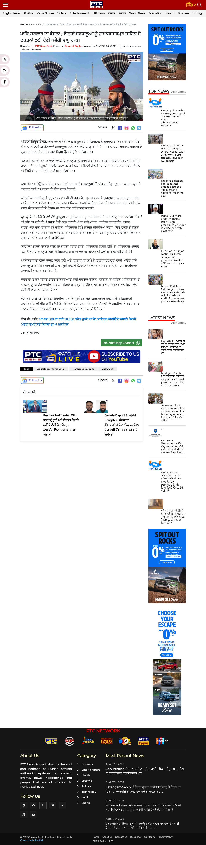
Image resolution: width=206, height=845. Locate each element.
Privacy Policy (165, 837)
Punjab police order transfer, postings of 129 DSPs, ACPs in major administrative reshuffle (173, 118)
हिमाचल (122, 13)
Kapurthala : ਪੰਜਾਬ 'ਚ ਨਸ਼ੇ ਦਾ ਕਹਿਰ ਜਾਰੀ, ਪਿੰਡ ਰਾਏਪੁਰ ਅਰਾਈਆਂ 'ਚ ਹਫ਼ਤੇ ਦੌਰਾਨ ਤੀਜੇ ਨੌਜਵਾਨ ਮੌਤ (173, 347)
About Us (107, 837)
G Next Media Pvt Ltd (31, 840)
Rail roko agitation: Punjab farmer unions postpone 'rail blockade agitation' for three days (172, 188)
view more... (178, 92)
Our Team (149, 837)
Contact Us (121, 837)
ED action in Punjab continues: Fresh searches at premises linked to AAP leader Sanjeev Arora (172, 258)
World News (137, 13)
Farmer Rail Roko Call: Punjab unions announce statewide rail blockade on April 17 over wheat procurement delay (173, 293)
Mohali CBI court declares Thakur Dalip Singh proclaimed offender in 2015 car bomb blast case (173, 223)
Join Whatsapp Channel (122, 342)
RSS (111, 841)
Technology (86, 791)
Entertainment (79, 13)
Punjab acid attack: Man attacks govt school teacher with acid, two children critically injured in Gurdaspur (172, 153)
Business (183, 13)
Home (24, 24)
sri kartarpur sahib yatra (51, 368)
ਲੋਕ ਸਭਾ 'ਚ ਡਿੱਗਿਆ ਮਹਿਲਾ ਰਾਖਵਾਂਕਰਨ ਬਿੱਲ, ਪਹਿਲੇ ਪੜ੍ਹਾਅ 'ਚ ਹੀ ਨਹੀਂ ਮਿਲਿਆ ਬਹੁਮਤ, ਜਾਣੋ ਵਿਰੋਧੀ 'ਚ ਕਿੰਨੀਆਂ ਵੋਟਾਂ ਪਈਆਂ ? (173, 413)
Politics (28, 13)
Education (155, 13)
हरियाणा (111, 13)
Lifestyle (84, 780)
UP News (99, 13)
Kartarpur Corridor (83, 368)
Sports (83, 803)
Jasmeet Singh (73, 46)
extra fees (107, 368)
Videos (61, 13)
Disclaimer (135, 837)
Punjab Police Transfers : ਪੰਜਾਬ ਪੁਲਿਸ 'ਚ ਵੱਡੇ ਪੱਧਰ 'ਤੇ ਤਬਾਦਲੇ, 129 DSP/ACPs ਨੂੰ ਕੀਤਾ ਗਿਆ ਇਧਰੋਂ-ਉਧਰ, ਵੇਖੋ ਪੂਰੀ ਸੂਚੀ (172, 481)
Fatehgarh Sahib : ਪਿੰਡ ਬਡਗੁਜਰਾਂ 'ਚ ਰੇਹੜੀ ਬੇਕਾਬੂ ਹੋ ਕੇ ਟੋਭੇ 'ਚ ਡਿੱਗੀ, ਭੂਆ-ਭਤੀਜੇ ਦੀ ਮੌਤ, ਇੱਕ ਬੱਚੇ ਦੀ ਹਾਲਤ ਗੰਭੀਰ (173, 379)
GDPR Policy (99, 841)
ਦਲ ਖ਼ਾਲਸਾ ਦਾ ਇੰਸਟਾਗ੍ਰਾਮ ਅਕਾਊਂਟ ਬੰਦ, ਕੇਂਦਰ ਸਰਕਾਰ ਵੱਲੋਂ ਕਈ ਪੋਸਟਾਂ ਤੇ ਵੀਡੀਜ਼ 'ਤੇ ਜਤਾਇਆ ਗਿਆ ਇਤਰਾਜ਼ (172, 446)
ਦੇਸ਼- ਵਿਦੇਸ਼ (36, 24)
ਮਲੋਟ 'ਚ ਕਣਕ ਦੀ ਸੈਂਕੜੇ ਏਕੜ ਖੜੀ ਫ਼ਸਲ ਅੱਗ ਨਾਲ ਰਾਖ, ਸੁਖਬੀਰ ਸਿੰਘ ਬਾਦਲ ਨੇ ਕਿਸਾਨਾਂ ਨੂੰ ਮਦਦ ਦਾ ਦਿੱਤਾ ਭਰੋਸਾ (173, 516)
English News (11, 13)
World (83, 797)
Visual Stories (45, 13)
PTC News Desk (43, 46)
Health (169, 13)
